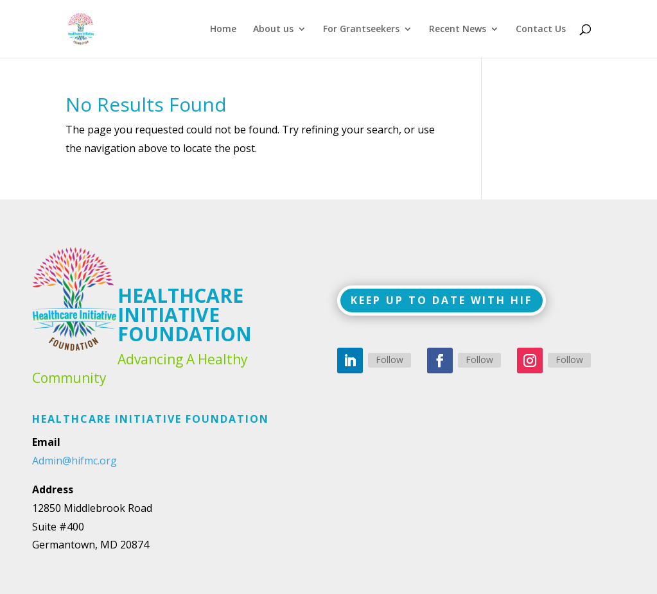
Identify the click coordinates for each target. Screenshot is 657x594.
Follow (389, 359)
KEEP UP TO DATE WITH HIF (441, 300)
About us (273, 29)
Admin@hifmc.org (74, 461)
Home (223, 29)
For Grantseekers (361, 29)
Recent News (457, 29)
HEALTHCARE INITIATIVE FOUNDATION (185, 314)
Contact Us (541, 29)
